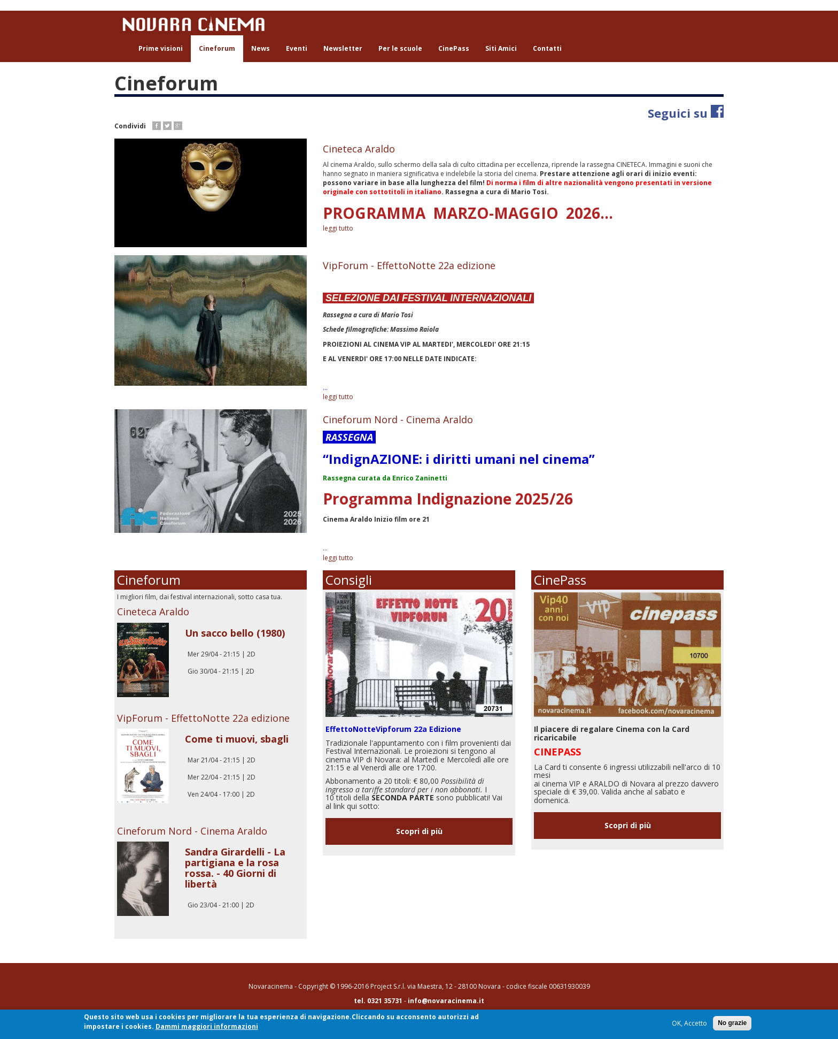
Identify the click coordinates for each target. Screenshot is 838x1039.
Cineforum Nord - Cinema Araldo (398, 419)
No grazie (732, 1023)
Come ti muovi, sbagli (237, 738)
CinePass (453, 48)
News (260, 48)
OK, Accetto (689, 1023)
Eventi (296, 48)
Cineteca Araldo (359, 148)
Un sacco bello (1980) (235, 633)
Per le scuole (400, 48)
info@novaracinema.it (446, 1000)
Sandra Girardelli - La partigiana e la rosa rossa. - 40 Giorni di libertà (235, 867)
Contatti (547, 48)
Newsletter (342, 48)
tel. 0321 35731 (378, 1000)
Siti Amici (501, 48)
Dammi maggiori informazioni (207, 1027)
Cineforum (217, 48)
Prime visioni (160, 48)
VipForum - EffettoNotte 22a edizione (409, 265)
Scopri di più (419, 831)
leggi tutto (338, 228)
